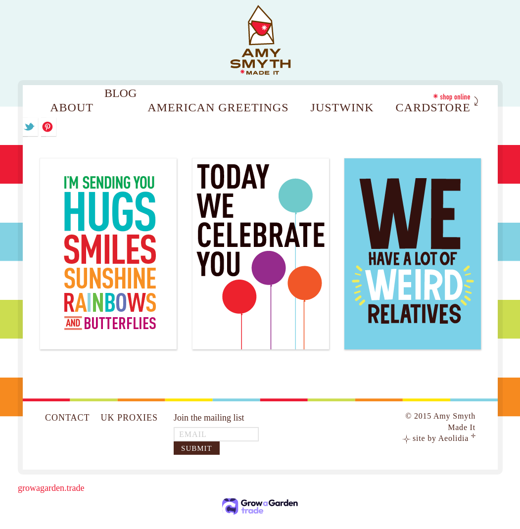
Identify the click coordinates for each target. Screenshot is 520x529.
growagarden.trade (51, 488)
